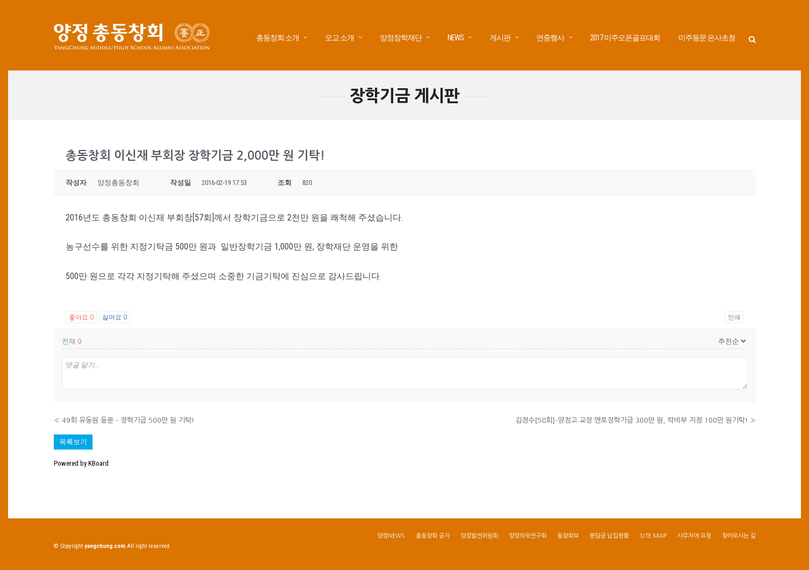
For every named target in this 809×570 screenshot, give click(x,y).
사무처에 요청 (694, 536)
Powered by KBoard (81, 463)
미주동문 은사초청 (706, 37)
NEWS (456, 37)
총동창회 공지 (433, 536)
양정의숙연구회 (528, 536)
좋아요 (81, 317)
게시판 (499, 37)
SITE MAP (653, 536)
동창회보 (568, 536)
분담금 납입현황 (609, 536)
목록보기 (73, 442)
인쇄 (734, 317)
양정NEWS (391, 536)
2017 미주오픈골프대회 (625, 37)
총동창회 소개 (277, 37)
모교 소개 (339, 37)
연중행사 (550, 37)
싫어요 (114, 317)
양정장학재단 (401, 37)
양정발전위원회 (479, 536)
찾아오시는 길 (739, 536)
